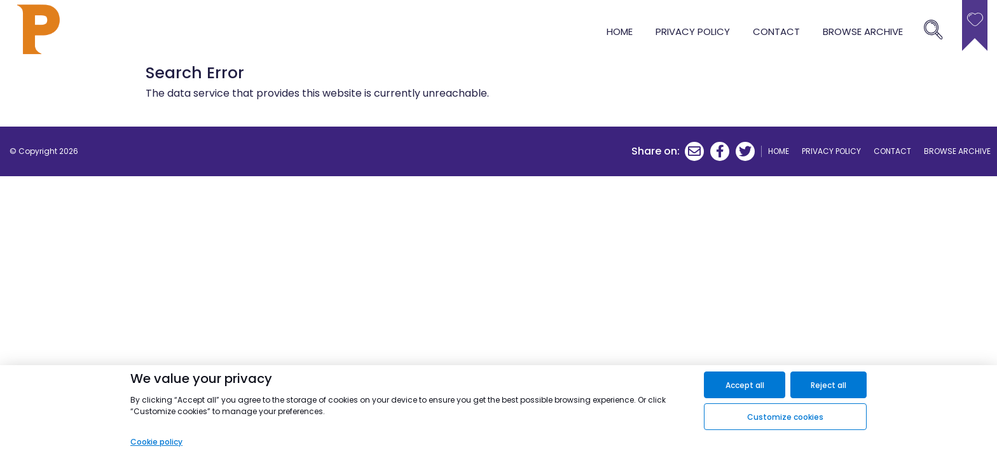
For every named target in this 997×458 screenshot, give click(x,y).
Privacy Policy (693, 31)
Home (620, 31)
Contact (776, 31)
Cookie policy (156, 441)
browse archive (863, 31)
